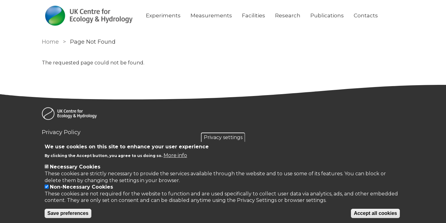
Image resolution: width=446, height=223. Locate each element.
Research (287, 15)
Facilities (253, 15)
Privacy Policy (61, 132)
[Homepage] (223, 114)
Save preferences (68, 213)
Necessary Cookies (75, 167)
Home (50, 41)
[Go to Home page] (89, 15)
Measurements (211, 15)
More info (175, 155)
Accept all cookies (375, 213)
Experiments (163, 15)
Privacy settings (223, 137)
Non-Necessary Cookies (81, 187)
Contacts (366, 15)
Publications (327, 15)
